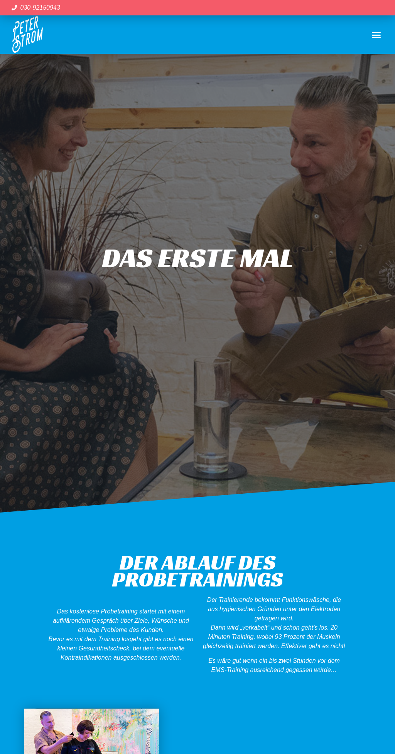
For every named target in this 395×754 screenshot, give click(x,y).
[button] (376, 34)
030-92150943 (40, 7)
